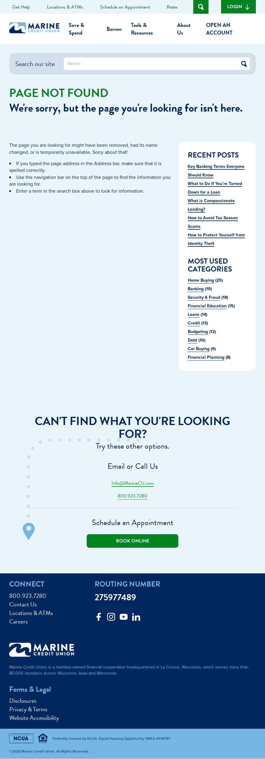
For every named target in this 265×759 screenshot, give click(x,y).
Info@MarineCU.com (132, 483)
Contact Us (23, 604)
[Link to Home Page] (36, 28)
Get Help (21, 7)
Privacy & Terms (28, 709)
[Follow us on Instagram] (111, 618)
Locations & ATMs (65, 7)
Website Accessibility (34, 717)
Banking (196, 289)
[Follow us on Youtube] (124, 618)
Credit (194, 323)
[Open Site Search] (201, 7)
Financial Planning (206, 357)
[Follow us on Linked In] (136, 618)
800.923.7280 (132, 496)
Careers (18, 621)
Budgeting (198, 331)
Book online (132, 541)
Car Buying (198, 349)
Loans (193, 314)
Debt (192, 340)
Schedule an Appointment (125, 7)
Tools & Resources (142, 29)
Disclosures (22, 700)
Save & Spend (76, 29)
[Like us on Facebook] (99, 618)
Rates (172, 7)
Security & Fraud (204, 297)
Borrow (114, 29)
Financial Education (207, 306)
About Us (184, 29)
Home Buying (201, 280)
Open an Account (219, 29)
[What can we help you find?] (157, 63)
